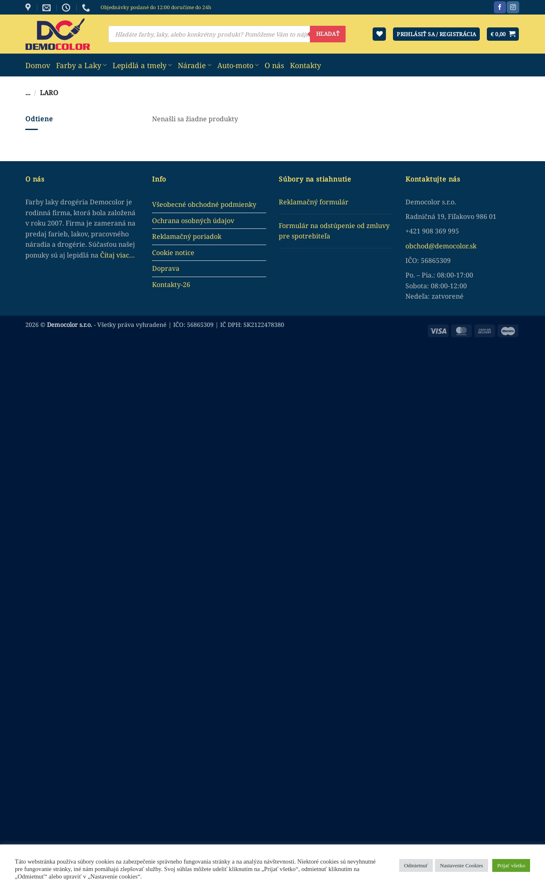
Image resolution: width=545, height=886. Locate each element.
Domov (37, 65)
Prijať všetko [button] (511, 865)
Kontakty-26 (171, 284)
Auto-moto (238, 65)
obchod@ (420, 245)
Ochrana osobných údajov (193, 220)
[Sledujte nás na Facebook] (500, 7)
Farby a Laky (81, 65)
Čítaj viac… (117, 255)
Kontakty (305, 65)
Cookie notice (173, 252)
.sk (472, 245)
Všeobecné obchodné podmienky (204, 204)
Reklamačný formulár (314, 201)
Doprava (165, 268)
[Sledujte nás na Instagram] (513, 7)
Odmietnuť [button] (416, 865)
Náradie (194, 65)
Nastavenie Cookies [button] (461, 865)
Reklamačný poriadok (186, 236)
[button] (503, 34)
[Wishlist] (379, 34)
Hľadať (327, 33)
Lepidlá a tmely (142, 65)
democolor (451, 245)
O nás (274, 65)
